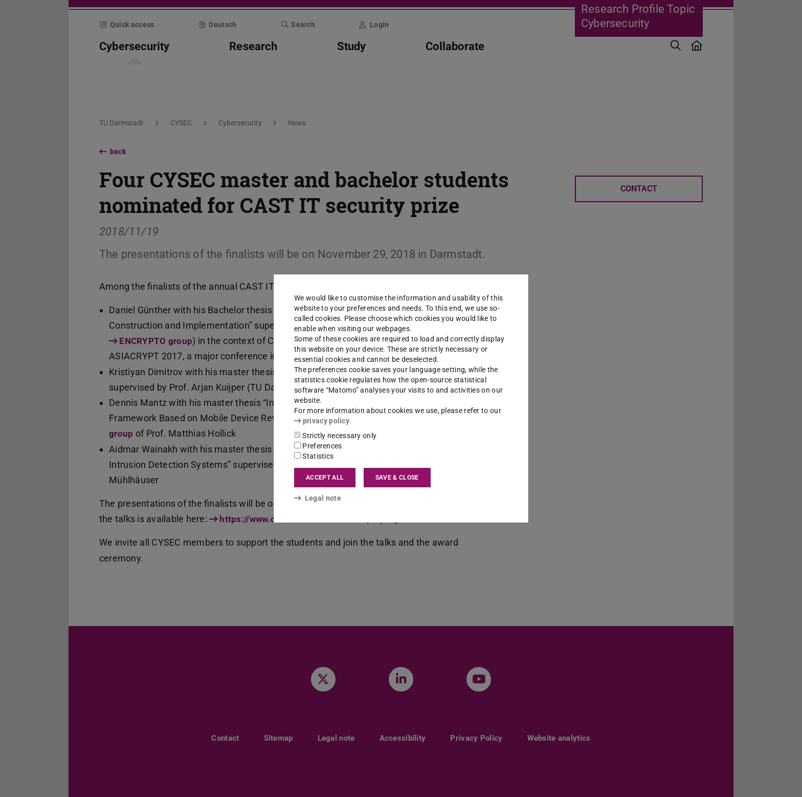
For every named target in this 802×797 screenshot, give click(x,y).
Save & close (397, 477)
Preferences (318, 446)
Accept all (325, 477)
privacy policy (321, 421)
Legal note (317, 498)
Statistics (313, 456)
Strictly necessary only (335, 436)
